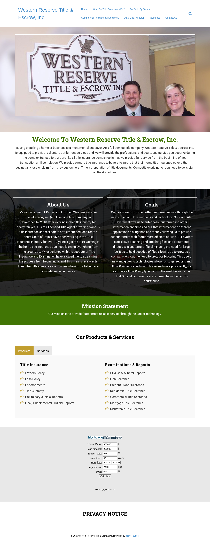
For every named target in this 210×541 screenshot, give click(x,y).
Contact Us (171, 17)
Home (84, 9)
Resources (154, 17)
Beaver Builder (132, 536)
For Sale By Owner (140, 9)
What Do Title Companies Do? (109, 9)
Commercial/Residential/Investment (100, 17)
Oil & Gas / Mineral (134, 17)
